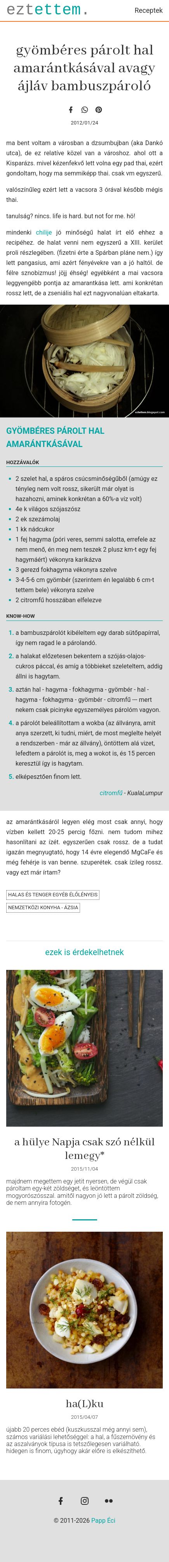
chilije (44, 232)
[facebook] (71, 109)
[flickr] (108, 1501)
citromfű (111, 793)
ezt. (48, 10)
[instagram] (84, 1501)
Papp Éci (103, 1520)
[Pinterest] (99, 109)
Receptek (148, 10)
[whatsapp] (85, 109)
